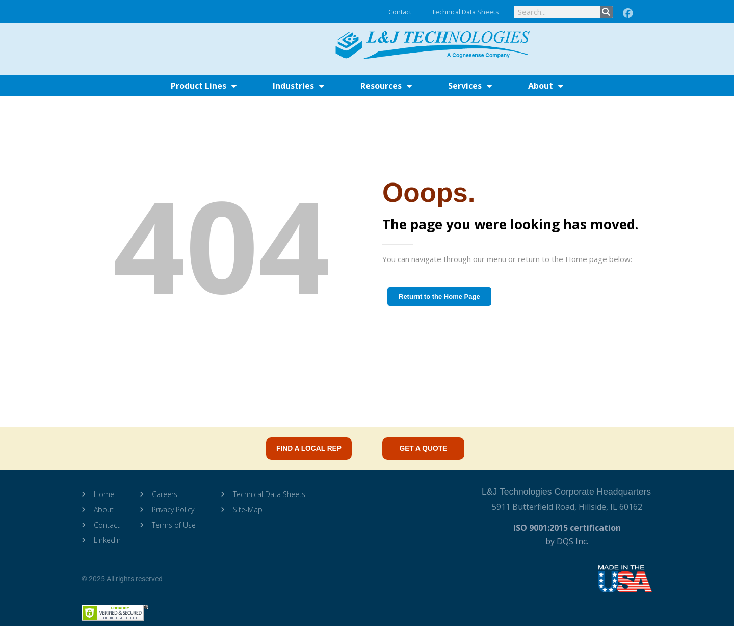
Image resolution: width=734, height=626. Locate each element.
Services (470, 86)
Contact (399, 11)
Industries (298, 86)
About (545, 86)
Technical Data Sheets (465, 11)
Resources (386, 86)
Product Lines (204, 86)
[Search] (606, 12)
